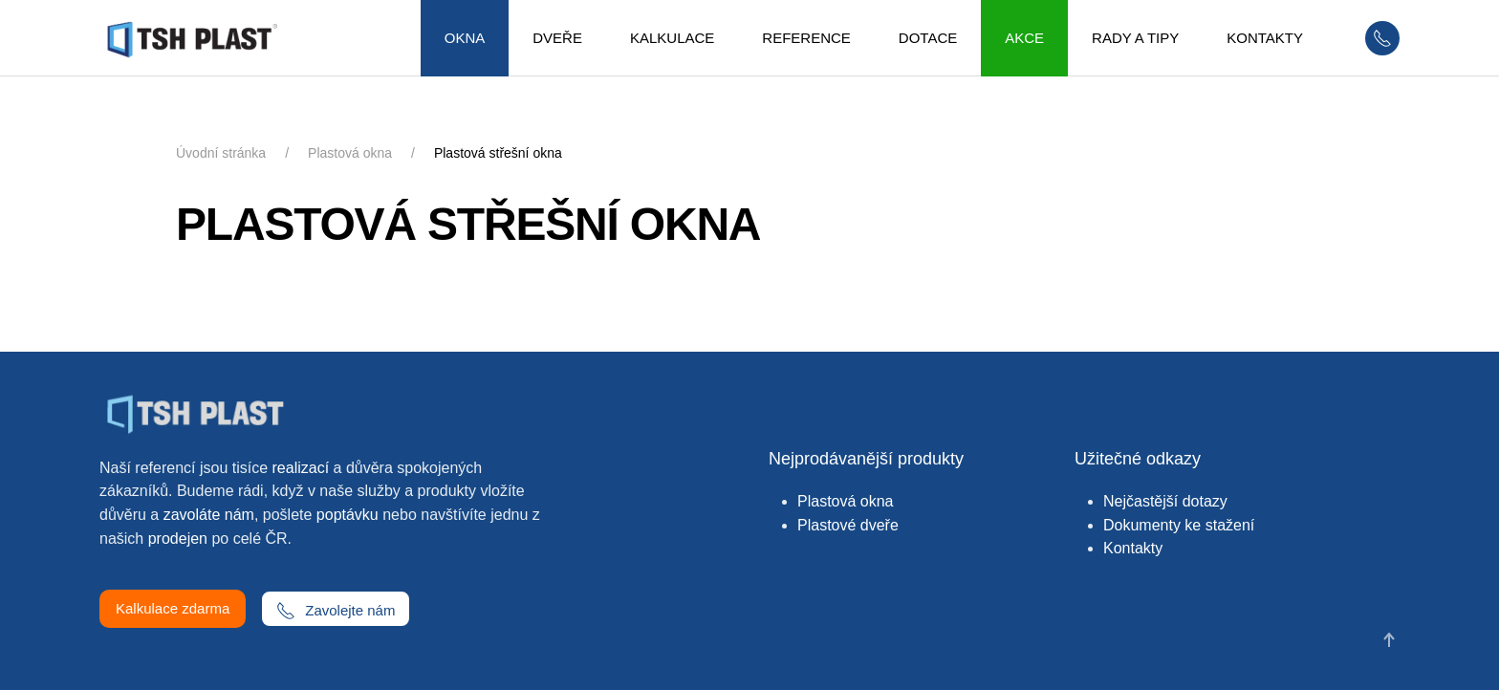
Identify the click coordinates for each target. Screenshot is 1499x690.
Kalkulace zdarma (172, 608)
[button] (1389, 640)
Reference (806, 38)
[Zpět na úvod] (198, 38)
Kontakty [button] (1265, 38)
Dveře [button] (557, 38)
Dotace (928, 38)
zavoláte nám (208, 515)
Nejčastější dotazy (1165, 501)
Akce (1024, 38)
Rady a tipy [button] (1135, 38)
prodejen (177, 538)
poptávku (347, 515)
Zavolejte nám (335, 610)
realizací (301, 468)
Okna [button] (465, 38)
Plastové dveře (848, 525)
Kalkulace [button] (672, 38)
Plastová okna (845, 501)
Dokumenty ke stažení (1178, 525)
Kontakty (1132, 548)
